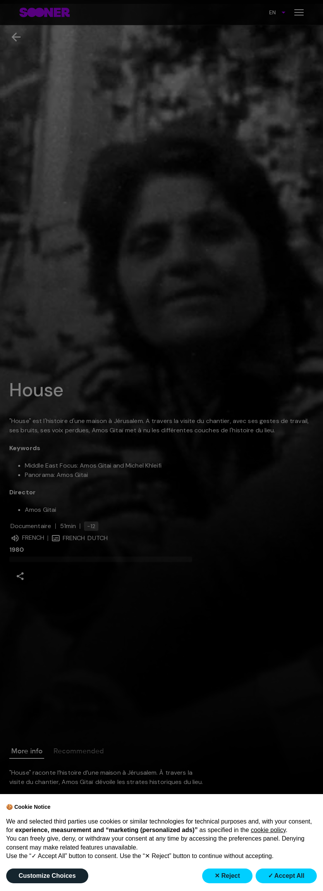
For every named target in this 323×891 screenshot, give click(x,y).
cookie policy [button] (268, 830)
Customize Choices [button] (47, 875)
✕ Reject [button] (227, 875)
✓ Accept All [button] (286, 875)
